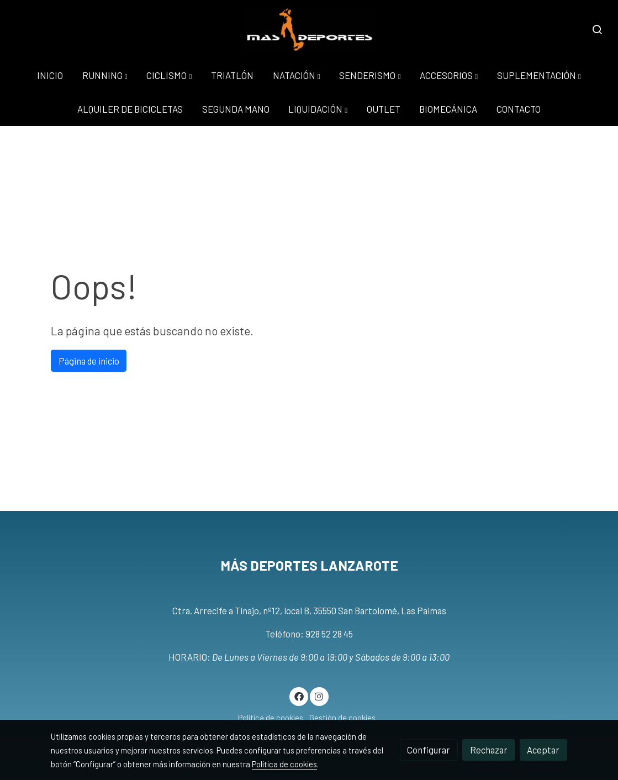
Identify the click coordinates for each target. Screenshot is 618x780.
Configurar (428, 749)
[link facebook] (298, 695)
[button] (105, 75)
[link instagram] (319, 695)
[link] (308, 29)
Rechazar (489, 749)
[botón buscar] (597, 29)
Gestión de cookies (342, 718)
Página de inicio (89, 360)
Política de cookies (270, 718)
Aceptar (543, 749)
